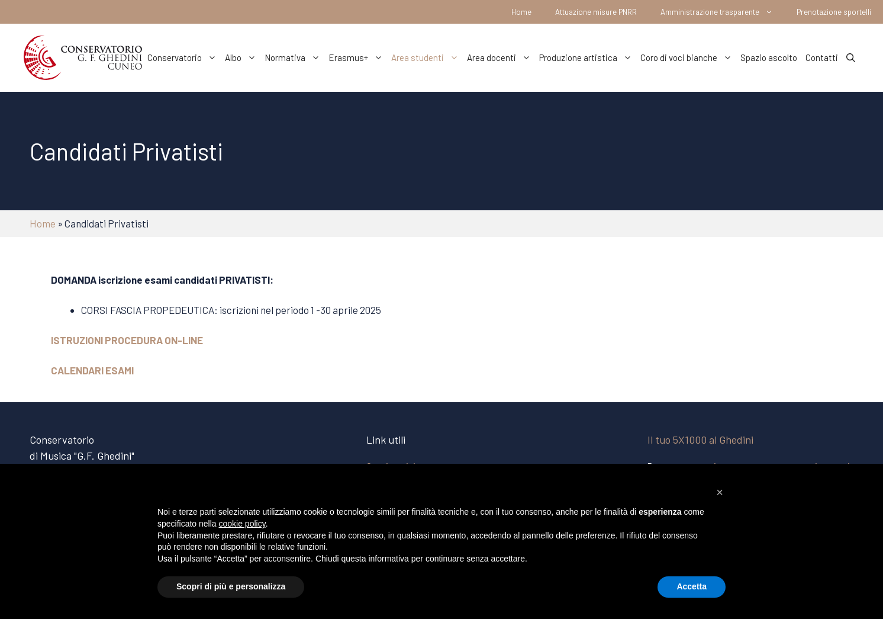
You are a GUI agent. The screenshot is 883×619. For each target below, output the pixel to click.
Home (521, 12)
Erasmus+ (357, 57)
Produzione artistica (587, 57)
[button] (719, 492)
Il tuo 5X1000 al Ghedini (700, 439)
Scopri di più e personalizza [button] (230, 586)
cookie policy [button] (242, 523)
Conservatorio (184, 57)
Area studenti (427, 57)
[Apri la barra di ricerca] (850, 57)
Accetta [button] (691, 586)
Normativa (294, 57)
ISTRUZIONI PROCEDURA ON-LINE (127, 340)
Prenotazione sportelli (834, 12)
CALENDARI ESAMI (92, 370)
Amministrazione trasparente (722, 12)
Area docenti (501, 57)
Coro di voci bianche (688, 57)
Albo (242, 57)
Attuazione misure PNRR (596, 12)
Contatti (821, 57)
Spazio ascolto (768, 57)
